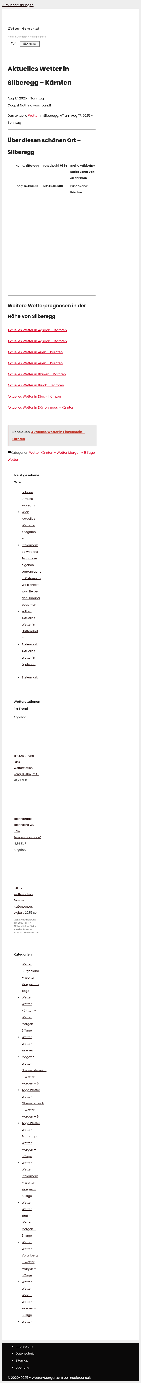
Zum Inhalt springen (17, 5)
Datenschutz (25, 1353)
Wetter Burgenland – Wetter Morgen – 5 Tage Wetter (30, 980)
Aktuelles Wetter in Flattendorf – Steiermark (30, 631)
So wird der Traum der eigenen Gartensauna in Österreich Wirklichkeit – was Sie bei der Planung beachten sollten (32, 581)
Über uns (22, 1367)
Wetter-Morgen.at (24, 28)
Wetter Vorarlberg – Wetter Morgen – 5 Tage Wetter (30, 1265)
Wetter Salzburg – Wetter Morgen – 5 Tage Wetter (30, 1146)
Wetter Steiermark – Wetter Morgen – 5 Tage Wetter (30, 1186)
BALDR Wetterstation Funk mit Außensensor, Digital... (23, 900)
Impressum (24, 1346)
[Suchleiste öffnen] (14, 43)
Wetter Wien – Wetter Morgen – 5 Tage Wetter (29, 1305)
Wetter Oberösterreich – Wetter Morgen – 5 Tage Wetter (33, 1109)
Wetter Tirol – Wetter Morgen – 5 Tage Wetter (29, 1225)
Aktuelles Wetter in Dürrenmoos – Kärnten (41, 407)
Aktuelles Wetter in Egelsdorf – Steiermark (30, 664)
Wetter (33, 115)
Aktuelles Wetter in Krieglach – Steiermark (30, 531)
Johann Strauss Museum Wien (28, 502)
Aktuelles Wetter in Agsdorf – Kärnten (37, 330)
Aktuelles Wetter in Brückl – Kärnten (36, 385)
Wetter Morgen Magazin (28, 1050)
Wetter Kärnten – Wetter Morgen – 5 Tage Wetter (29, 1020)
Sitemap (22, 1360)
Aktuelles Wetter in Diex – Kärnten (34, 396)
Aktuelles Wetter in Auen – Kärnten (35, 352)
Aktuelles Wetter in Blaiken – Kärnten (37, 374)
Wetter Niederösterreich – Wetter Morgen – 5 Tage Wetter (34, 1076)
